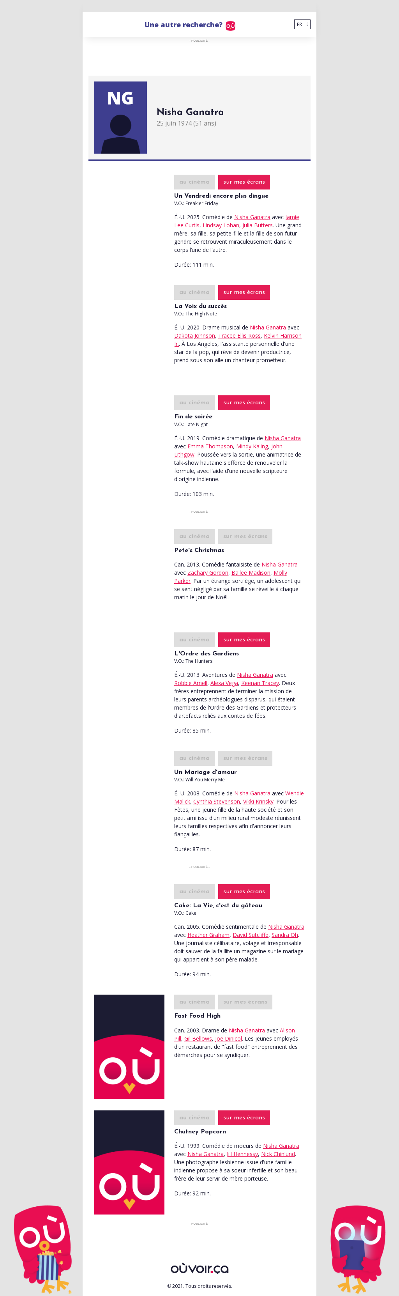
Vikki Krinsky (258, 801)
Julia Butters (257, 225)
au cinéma (194, 182)
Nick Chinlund (278, 1154)
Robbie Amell (190, 683)
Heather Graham (208, 934)
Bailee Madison (250, 572)
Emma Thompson (210, 446)
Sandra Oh (285, 934)
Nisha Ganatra (252, 217)
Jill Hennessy (242, 1154)
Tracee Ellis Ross (239, 335)
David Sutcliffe (250, 934)
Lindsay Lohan (221, 225)
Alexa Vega (224, 683)
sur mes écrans (244, 182)
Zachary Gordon (207, 572)
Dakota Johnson (194, 335)
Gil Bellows (198, 1038)
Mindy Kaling (252, 446)
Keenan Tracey (260, 683)
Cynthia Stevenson (216, 801)
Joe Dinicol (228, 1038)
